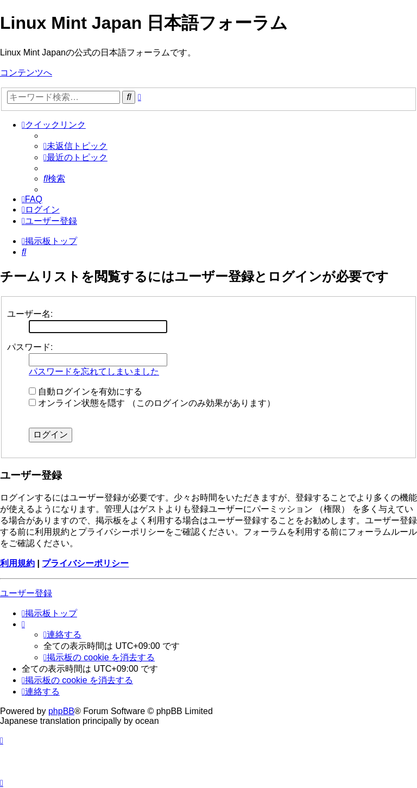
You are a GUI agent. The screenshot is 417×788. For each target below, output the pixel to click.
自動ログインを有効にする (85, 391)
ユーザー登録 (26, 593)
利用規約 (17, 563)
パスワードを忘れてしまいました (94, 371)
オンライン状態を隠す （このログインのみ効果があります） (152, 403)
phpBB (61, 711)
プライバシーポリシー (85, 563)
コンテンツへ (26, 72)
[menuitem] (75, 146)
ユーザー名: (30, 313)
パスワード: (30, 347)
